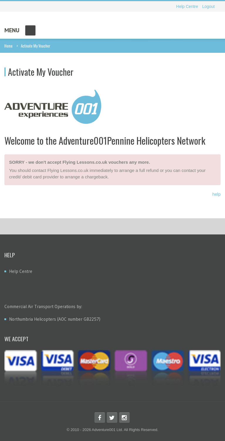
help (216, 194)
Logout (208, 6)
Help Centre (187, 6)
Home (8, 46)
